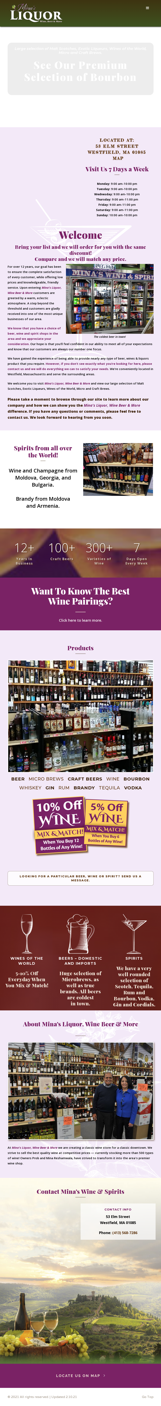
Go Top (148, 1397)
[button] (148, 8)
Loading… (43, 1279)
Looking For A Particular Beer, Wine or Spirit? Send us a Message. (81, 878)
